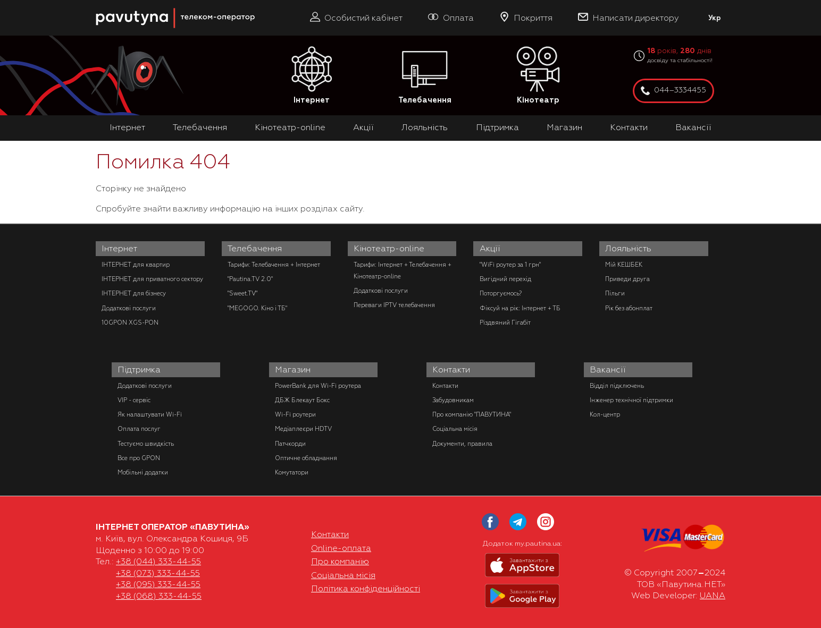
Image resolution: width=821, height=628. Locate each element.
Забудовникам (453, 400)
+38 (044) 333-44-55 (158, 561)
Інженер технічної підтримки (631, 400)
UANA (712, 595)
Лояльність (424, 127)
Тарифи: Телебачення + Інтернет (274, 264)
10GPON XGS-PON (130, 322)
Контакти (629, 127)
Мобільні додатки (143, 472)
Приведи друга (627, 279)
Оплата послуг (139, 428)
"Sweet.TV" (242, 293)
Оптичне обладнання (306, 458)
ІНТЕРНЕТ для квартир (136, 264)
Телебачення (424, 75)
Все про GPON (139, 458)
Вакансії (693, 127)
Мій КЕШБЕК (623, 264)
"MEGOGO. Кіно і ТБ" (257, 308)
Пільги (615, 293)
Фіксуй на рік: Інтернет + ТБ (520, 308)
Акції (363, 127)
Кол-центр (605, 414)
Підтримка (497, 127)
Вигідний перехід (505, 279)
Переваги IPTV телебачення (394, 305)
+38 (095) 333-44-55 (158, 584)
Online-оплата (341, 548)
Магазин (564, 127)
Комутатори (291, 472)
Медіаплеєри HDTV (303, 428)
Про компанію (340, 561)
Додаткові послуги (129, 308)
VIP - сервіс (134, 400)
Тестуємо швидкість (146, 443)
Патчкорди (290, 443)
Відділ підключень (617, 385)
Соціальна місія (454, 428)
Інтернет (311, 75)
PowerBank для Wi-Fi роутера (318, 385)
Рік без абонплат (628, 308)
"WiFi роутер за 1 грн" (510, 264)
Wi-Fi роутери (295, 414)
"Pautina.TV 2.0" (250, 279)
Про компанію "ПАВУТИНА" (471, 414)
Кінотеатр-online (290, 127)
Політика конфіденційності (365, 588)
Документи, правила (462, 443)
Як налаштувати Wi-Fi (150, 414)
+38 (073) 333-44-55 (158, 573)
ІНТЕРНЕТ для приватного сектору (152, 279)
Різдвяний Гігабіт (505, 322)
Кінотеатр (538, 75)
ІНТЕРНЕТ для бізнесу (134, 293)
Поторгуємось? (501, 293)
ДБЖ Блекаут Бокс (302, 400)
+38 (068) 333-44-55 (159, 596)
